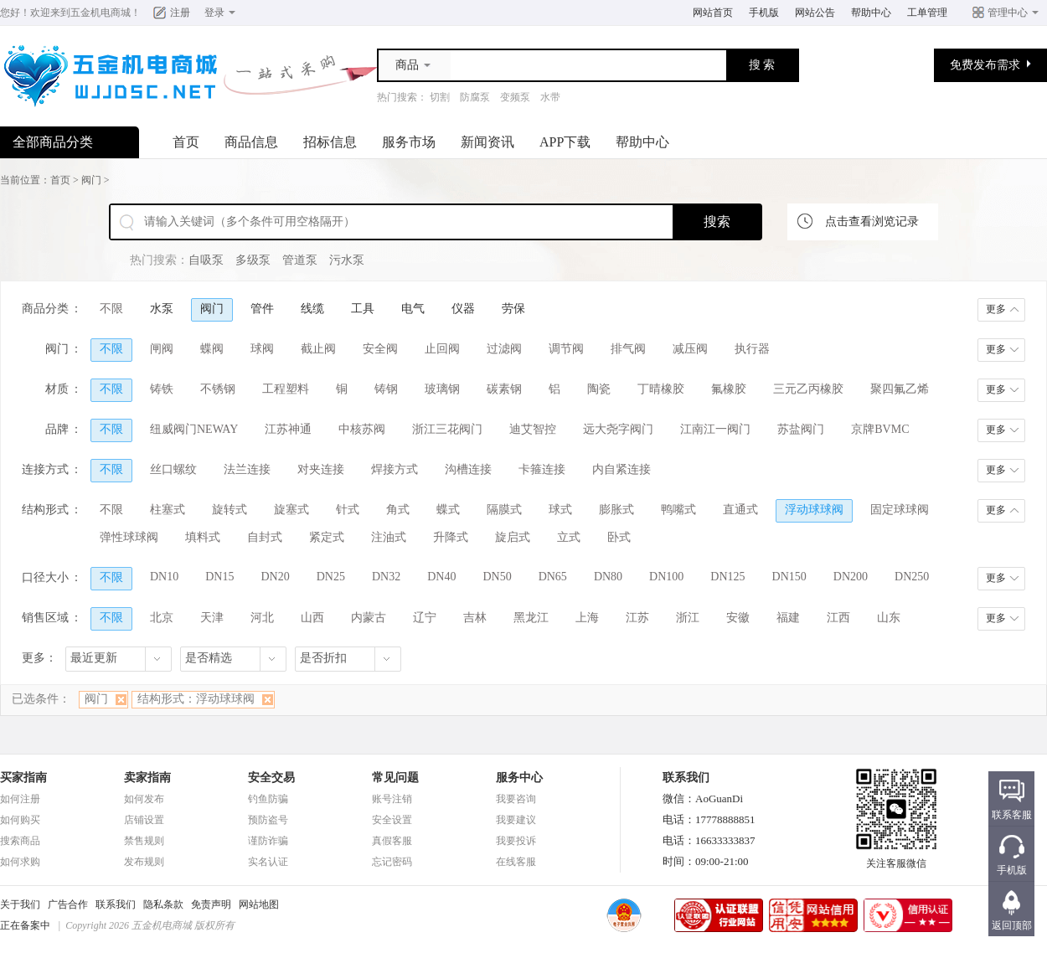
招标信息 (330, 142)
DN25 (331, 576)
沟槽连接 (468, 469)
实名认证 (268, 862)
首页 (186, 142)
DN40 (441, 576)
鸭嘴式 (678, 509)
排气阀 (628, 349)
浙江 (687, 617)
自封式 (264, 537)
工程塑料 (285, 389)
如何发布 (144, 799)
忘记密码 (392, 862)
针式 (347, 509)
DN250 (912, 576)
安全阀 (380, 349)
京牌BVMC (880, 429)
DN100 (666, 576)
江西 (838, 617)
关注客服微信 (896, 858)
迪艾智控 (532, 429)
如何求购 (20, 862)
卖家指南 (147, 777)
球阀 (262, 349)
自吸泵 (206, 260)
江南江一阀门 (715, 429)
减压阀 (690, 349)
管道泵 (299, 260)
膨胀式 (616, 509)
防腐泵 (475, 97)
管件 (262, 308)
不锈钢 (217, 389)
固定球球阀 (899, 509)
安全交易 (271, 777)
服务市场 (409, 142)
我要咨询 (516, 799)
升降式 (450, 537)
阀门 (91, 180)
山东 (888, 617)
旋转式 (229, 509)
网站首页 (713, 12)
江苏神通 (288, 429)
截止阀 (318, 349)
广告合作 (68, 904)
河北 (262, 617)
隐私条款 (163, 904)
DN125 (727, 576)
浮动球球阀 (814, 509)
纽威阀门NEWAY (194, 429)
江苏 (637, 617)
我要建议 (516, 820)
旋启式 (512, 537)
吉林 (475, 617)
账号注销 (392, 799)
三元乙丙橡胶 (808, 389)
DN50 (496, 576)
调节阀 (566, 349)
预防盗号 (268, 820)
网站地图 (259, 904)
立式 (568, 537)
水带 (550, 97)
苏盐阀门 (800, 429)
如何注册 (20, 799)
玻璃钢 (442, 389)
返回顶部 (1012, 925)
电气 (413, 308)
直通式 (740, 509)
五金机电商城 (100, 12)
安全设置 (392, 820)
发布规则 (144, 862)
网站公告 (815, 12)
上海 (587, 617)
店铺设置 (144, 820)
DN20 (274, 576)
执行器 (752, 349)
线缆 (312, 308)
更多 (996, 309)
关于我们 (20, 904)
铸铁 (161, 389)
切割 (440, 97)
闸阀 (161, 349)
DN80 (608, 576)
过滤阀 (504, 349)
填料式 (202, 537)
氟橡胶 (728, 389)
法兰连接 (247, 469)
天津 (212, 617)
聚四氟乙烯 (899, 389)
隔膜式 (504, 509)
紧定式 (326, 537)
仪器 (463, 308)
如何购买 (20, 820)
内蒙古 (368, 617)
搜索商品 (20, 841)
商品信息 (251, 142)
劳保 (513, 308)
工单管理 (927, 12)
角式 (398, 509)
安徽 (738, 617)
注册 (180, 12)
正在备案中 (25, 925)
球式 (560, 509)
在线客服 (516, 862)
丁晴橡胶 (660, 389)
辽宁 (424, 617)
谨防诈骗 (268, 841)
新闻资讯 (487, 142)
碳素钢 (504, 389)
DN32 (386, 576)
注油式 (388, 537)
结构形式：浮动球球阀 (196, 699)
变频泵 (515, 97)
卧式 (619, 537)
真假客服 (392, 841)
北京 (161, 617)
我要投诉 (516, 841)
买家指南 (23, 777)
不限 (111, 308)
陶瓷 (599, 389)
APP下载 (565, 142)
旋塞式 (291, 509)
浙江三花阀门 (447, 429)
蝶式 (448, 509)
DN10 (164, 576)
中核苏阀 (361, 429)
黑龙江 (531, 617)
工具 (362, 308)
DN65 (553, 576)
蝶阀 (212, 349)
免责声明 (211, 904)
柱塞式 (167, 509)
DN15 (219, 576)
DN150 (789, 576)
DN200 (850, 576)
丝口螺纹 (173, 469)
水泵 (161, 308)
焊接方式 (394, 469)
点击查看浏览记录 (872, 221)
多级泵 (253, 260)
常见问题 (395, 777)
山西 (312, 617)
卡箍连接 (541, 469)
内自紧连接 (621, 469)
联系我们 (115, 904)
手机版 (764, 12)
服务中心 (519, 777)
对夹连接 (320, 469)
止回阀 (442, 349)
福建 (788, 617)
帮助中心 (871, 12)
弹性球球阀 (129, 537)
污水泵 (346, 260)
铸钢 (386, 389)
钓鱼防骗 (268, 799)
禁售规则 (144, 841)
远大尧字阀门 (618, 429)
